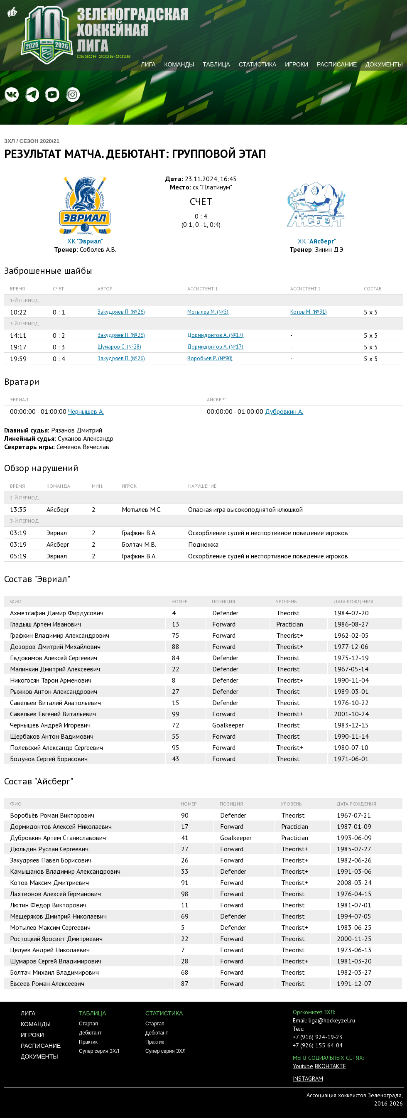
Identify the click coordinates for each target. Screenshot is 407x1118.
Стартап (88, 1024)
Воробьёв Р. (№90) (210, 358)
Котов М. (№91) (308, 311)
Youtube (303, 1066)
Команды (179, 64)
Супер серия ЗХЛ (99, 1051)
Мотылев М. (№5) (207, 311)
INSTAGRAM (308, 1078)
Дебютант (90, 1033)
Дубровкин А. (284, 411)
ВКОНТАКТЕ (330, 1066)
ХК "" (85, 241)
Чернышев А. (86, 411)
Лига (148, 64)
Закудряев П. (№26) (121, 311)
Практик (88, 1042)
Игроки (296, 64)
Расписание (337, 64)
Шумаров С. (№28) (119, 346)
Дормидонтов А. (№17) (215, 335)
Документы (384, 64)
